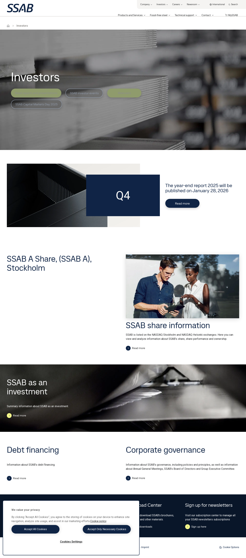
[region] (71, 527)
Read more (182, 203)
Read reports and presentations (36, 93)
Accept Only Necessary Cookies (102, 529)
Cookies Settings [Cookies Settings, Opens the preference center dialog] (71, 541)
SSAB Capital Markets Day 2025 (36, 104)
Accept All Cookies (40, 529)
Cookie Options (229, 547)
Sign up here (195, 526)
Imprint (145, 547)
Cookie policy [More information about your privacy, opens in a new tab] (98, 521)
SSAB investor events (84, 93)
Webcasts (124, 93)
